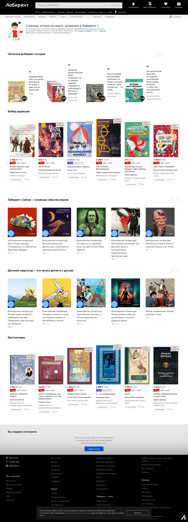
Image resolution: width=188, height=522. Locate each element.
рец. (30, 126)
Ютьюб (9, 488)
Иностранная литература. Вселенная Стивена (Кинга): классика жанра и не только (160, 243)
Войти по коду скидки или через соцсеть (157, 459)
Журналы (55, 465)
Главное (60, 12)
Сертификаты (29, 17)
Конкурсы (101, 485)
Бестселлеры (16, 337)
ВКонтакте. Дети (13, 484)
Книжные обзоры (104, 469)
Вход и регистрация (151, 464)
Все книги (56, 458)
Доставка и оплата (13, 17)
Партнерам (101, 501)
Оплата (145, 488)
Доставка (146, 492)
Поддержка (109, 17)
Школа (70, 12)
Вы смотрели (148, 468)
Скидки (63, 17)
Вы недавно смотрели (22, 431)
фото (31, 128)
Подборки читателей (106, 473)
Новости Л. (101, 481)
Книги (37, 12)
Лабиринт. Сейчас (104, 458)
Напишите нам (149, 499)
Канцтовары (80, 12)
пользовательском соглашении (78, 513)
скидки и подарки (84, 31)
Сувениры (56, 481)
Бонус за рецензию (60, 501)
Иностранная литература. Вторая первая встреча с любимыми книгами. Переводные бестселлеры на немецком (21, 317)
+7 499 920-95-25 (76, 17)
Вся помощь (147, 503)
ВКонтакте (11, 480)
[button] (157, 54)
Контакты (97, 17)
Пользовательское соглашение (156, 507)
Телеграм (10, 500)
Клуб (110, 12)
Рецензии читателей (105, 465)
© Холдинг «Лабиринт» (153, 516)
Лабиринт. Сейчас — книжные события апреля (38, 199)
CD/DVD (55, 477)
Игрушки (93, 12)
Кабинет (146, 472)
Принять (137, 513)
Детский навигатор (105, 462)
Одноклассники (13, 492)
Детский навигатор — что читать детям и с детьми (40, 270)
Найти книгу (94, 449)
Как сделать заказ (150, 484)
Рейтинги (42, 17)
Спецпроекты (102, 488)
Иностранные (49, 12)
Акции (54, 493)
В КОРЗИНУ (16, 180)
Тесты (99, 477)
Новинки (52, 17)
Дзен (8, 496)
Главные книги (58, 497)
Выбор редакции (19, 111)
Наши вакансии (103, 504)
